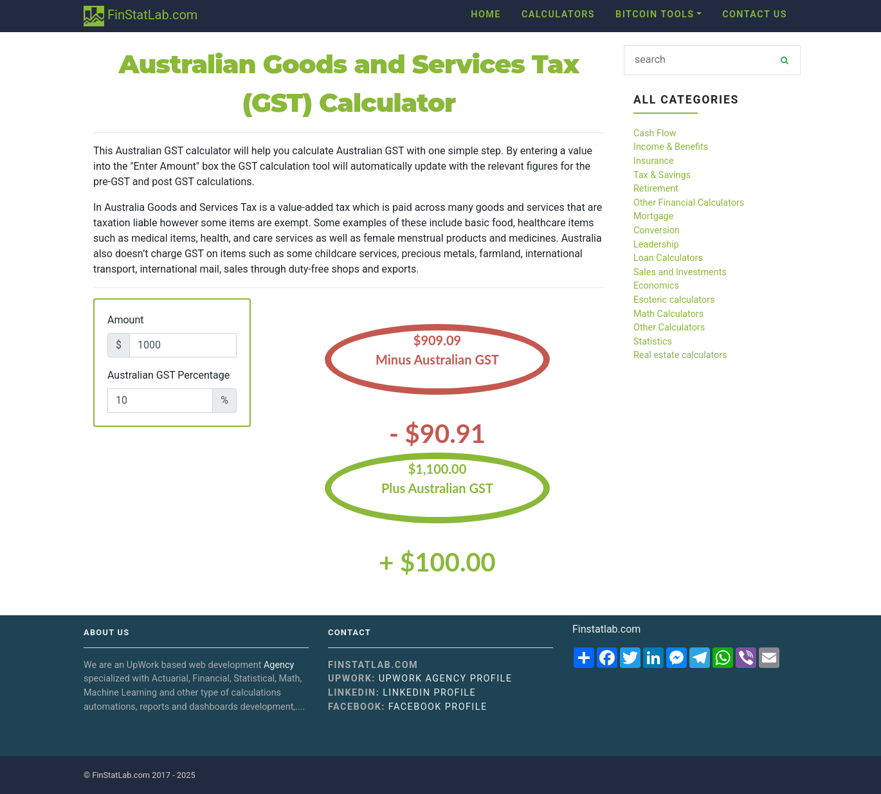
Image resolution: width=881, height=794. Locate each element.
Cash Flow (655, 133)
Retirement (655, 188)
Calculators (558, 14)
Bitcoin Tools (654, 14)
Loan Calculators (668, 258)
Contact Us (754, 14)
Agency (279, 665)
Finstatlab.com (606, 629)
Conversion (656, 230)
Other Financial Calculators (688, 202)
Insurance (653, 161)
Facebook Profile (437, 706)
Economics (656, 285)
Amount (125, 320)
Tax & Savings (662, 175)
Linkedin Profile (429, 692)
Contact (349, 632)
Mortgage (653, 216)
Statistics (652, 341)
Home (486, 14)
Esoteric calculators (673, 299)
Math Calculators (668, 314)
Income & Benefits (670, 146)
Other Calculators (669, 327)
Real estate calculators (680, 355)
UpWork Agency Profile (446, 678)
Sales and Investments (680, 272)
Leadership (656, 244)
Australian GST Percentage (168, 375)
